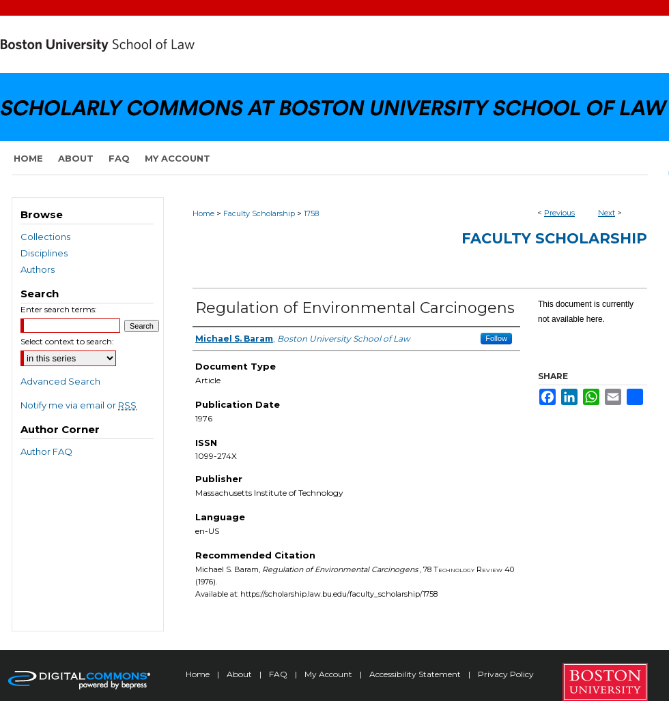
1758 (311, 213)
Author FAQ (46, 451)
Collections (45, 236)
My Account (329, 674)
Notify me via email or (78, 405)
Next (606, 213)
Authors (37, 269)
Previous (559, 213)
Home (203, 213)
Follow (496, 338)
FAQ (279, 674)
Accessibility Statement (416, 674)
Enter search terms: (58, 309)
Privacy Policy (506, 674)
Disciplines (44, 253)
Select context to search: (67, 341)
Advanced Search (60, 381)
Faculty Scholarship (259, 213)
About (240, 674)
